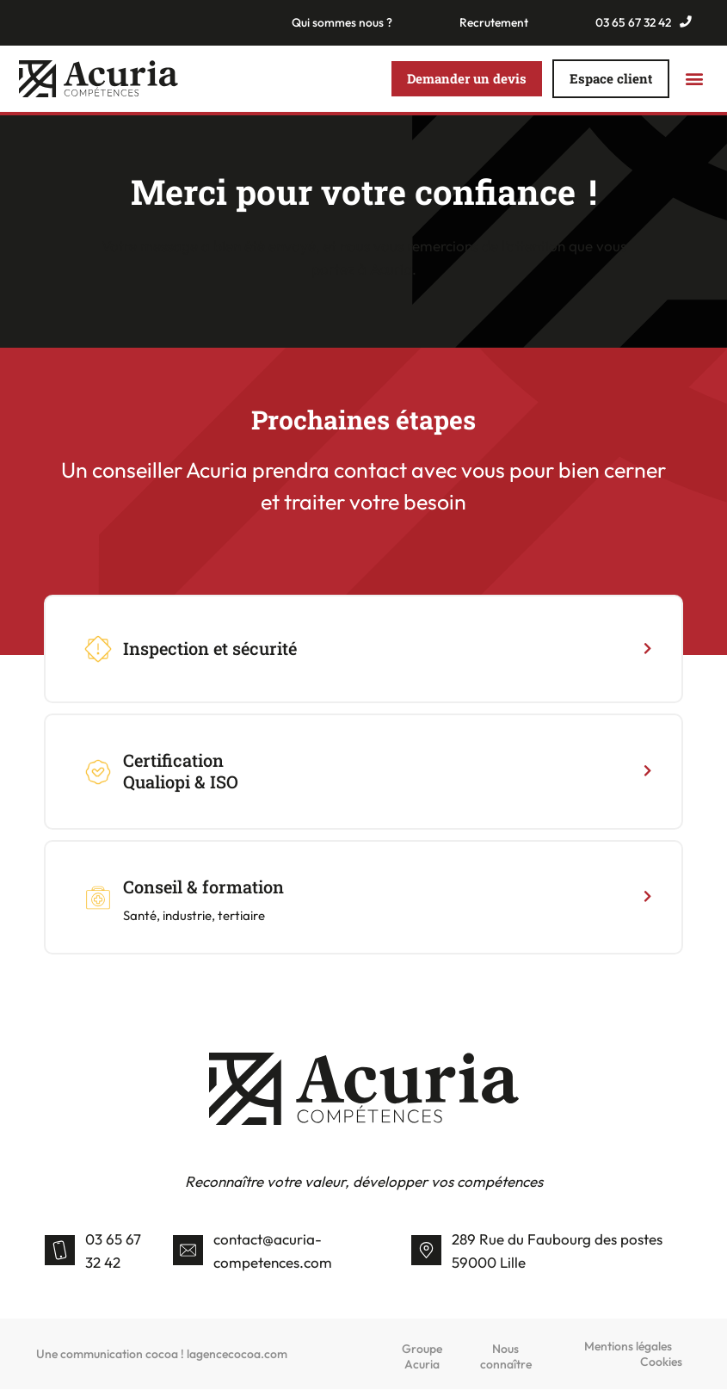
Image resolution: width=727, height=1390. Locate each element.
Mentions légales (628, 1347)
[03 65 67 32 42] (60, 1252)
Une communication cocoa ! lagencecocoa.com (161, 1354)
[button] (694, 79)
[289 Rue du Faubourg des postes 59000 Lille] (426, 1252)
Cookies (661, 1362)
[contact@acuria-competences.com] (188, 1252)
